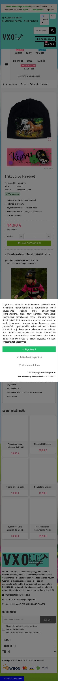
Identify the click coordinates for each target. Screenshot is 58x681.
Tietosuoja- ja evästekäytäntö (41, 372)
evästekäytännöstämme (14, 341)
